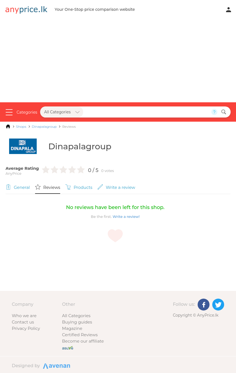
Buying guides (77, 322)
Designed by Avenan (56, 365)
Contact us (23, 322)
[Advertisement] (118, 61)
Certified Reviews (80, 334)
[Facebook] (204, 305)
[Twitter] (218, 305)
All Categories (76, 315)
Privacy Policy (26, 328)
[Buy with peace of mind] (67, 347)
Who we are (24, 315)
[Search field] (147, 112)
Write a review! (126, 216)
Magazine (72, 328)
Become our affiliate (83, 341)
